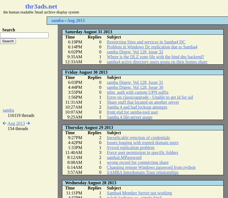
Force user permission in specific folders (142, 152)
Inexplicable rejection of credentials (138, 137)
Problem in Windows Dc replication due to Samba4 (152, 47)
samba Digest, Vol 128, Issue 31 (135, 82)
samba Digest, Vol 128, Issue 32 (135, 52)
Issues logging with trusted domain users (143, 142)
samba (57, 20)
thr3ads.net (41, 6)
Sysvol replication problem (130, 147)
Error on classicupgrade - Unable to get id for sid (150, 97)
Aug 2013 (76, 20)
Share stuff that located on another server (143, 102)
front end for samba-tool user (132, 112)
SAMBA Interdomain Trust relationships (143, 172)
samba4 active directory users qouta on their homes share (157, 61)
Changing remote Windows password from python (151, 167)
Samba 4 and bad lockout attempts (137, 107)
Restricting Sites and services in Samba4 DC (146, 42)
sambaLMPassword (124, 157)
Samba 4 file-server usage (129, 117)
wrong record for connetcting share (138, 162)
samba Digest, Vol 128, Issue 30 (135, 87)
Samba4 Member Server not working (139, 193)
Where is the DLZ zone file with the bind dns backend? (155, 56)
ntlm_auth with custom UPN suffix (138, 92)
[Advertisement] (28, 75)
